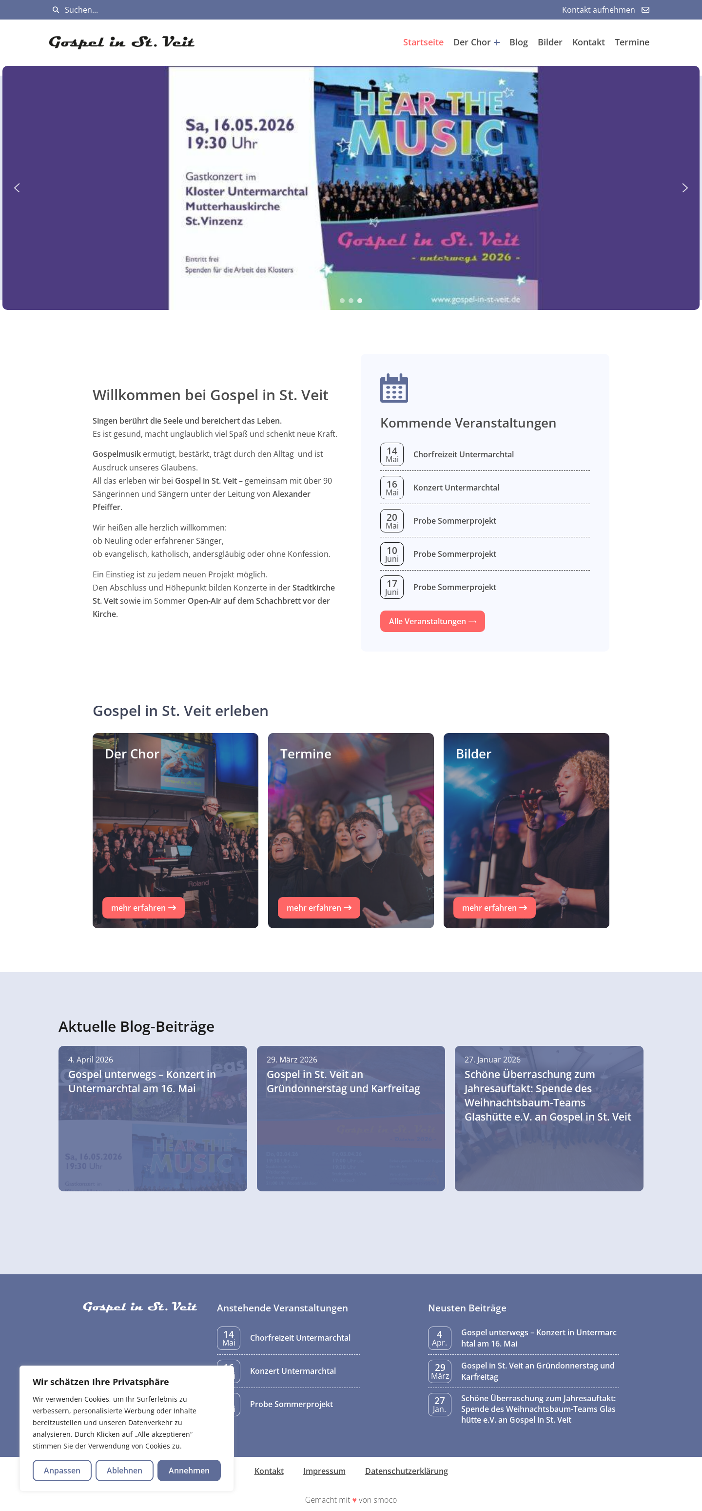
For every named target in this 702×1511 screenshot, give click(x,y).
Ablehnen (124, 1470)
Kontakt (588, 42)
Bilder (550, 42)
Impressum (324, 1471)
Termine (632, 42)
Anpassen (62, 1470)
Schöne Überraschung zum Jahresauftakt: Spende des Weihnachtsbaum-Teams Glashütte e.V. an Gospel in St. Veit (538, 1409)
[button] (351, 188)
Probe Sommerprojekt (454, 520)
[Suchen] (56, 10)
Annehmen (189, 1470)
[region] (127, 1428)
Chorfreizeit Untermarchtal (463, 454)
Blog (518, 42)
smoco (385, 1499)
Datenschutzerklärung (406, 1471)
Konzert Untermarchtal (456, 487)
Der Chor (476, 42)
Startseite (423, 42)
